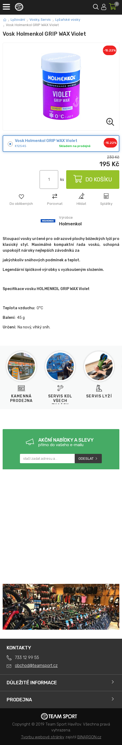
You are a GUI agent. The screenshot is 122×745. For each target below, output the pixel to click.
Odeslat (86, 459)
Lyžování (18, 20)
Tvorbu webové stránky (42, 737)
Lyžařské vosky (67, 20)
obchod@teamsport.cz (36, 665)
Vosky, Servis (40, 20)
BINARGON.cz (89, 737)
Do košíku (92, 179)
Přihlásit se (103, 6)
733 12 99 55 (27, 657)
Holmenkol (70, 223)
